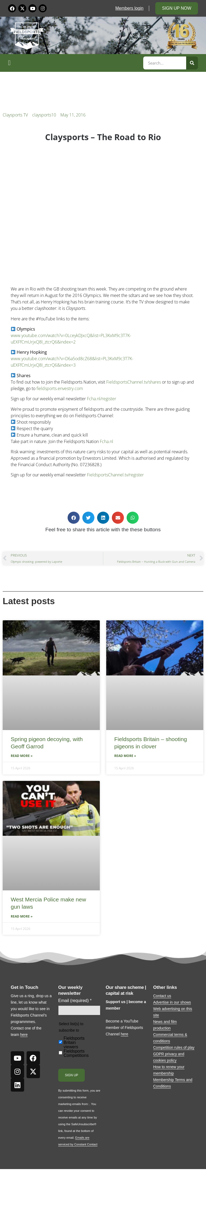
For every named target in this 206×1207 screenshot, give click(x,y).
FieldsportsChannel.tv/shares (133, 382)
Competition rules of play (173, 1047)
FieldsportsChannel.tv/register (115, 475)
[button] (75, 63)
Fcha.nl (106, 441)
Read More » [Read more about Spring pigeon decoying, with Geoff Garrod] (21, 755)
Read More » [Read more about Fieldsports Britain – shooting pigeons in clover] (125, 755)
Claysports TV (15, 115)
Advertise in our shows (172, 1002)
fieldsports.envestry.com (59, 388)
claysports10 (44, 115)
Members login (129, 8)
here (24, 1034)
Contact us (162, 996)
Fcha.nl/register (101, 399)
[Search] (192, 62)
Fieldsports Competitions (76, 1053)
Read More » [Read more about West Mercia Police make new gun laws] (21, 916)
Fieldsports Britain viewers (74, 1042)
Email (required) (75, 1001)
